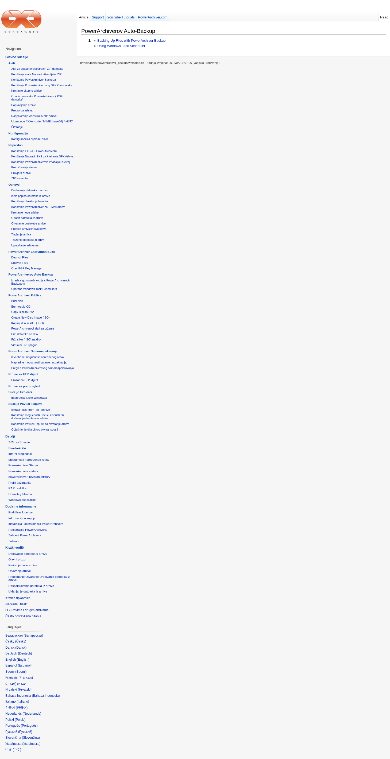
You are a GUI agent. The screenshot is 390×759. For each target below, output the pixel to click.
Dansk (20, 647)
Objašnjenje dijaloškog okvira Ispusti (34, 429)
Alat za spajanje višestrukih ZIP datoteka (37, 68)
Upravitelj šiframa (20, 494)
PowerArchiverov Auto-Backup (118, 31)
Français (26, 677)
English (23, 659)
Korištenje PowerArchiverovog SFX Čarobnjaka (41, 85)
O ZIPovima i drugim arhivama (27, 610)
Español (24, 665)
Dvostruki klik (17, 448)
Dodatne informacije (20, 506)
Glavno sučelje (16, 57)
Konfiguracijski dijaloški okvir (29, 139)
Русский (25, 732)
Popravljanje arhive (23, 105)
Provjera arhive (21, 173)
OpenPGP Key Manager (27, 268)
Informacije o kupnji (21, 518)
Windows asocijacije (22, 499)
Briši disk (17, 301)
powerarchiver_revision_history (29, 476)
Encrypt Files (19, 262)
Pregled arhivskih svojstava (28, 228)
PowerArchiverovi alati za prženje (32, 328)
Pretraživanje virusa (24, 167)
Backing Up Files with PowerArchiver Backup (131, 40)
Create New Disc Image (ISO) (30, 317)
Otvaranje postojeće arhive (28, 223)
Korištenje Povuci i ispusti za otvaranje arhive (40, 423)
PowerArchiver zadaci (23, 471)
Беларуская (33, 635)
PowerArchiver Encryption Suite (31, 251)
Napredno (15, 145)
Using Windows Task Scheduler (121, 46)
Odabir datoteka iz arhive (27, 217)
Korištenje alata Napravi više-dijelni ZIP (36, 74)
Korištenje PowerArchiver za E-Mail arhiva (38, 206)
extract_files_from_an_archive (30, 409)
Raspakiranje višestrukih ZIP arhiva (34, 116)
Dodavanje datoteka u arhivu (29, 190)
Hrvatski (24, 689)
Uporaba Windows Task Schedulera (34, 289)
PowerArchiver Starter (23, 465)
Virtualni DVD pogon (24, 345)
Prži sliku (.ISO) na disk (26, 339)
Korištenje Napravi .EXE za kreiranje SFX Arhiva (42, 156)
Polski (20, 720)
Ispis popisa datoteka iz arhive (30, 196)
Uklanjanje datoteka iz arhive (27, 591)
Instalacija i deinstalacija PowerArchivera (35, 523)
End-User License (20, 512)
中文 (17, 750)
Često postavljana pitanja (23, 616)
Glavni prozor (17, 559)
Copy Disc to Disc (22, 311)
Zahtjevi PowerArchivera (24, 535)
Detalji (10, 436)
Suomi (20, 671)
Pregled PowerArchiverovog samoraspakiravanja (42, 368)
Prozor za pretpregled (24, 386)
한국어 (21, 708)
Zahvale (13, 541)
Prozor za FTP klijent (23, 374)
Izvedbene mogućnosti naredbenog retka (37, 357)
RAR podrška (17, 488)
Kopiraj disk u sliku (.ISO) (27, 323)
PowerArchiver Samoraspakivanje (32, 351)
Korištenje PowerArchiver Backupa (33, 79)
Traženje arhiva (21, 234)
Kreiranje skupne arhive (26, 90)
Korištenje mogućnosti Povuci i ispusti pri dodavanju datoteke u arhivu (37, 416)
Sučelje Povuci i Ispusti (25, 403)
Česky (20, 641)
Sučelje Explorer (20, 392)
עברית (10, 684)
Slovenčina (31, 737)
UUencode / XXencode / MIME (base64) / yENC (42, 121)
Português (29, 725)
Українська (31, 744)
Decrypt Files (19, 257)
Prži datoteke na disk (24, 334)
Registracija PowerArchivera (27, 529)
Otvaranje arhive (19, 570)
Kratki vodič (14, 547)
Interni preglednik (20, 453)
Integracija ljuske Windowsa (29, 397)
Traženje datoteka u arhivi (27, 239)
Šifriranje (17, 127)
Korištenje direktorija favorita (29, 201)
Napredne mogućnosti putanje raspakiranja (38, 362)
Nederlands (32, 713)
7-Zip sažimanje (19, 442)
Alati (11, 63)
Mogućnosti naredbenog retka (28, 459)
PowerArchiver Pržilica (24, 295)
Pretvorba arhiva (21, 110)
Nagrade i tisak (16, 604)
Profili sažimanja (19, 482)
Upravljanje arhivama (24, 245)
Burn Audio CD (20, 306)
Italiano (23, 701)
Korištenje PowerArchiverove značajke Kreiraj (40, 162)
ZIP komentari (20, 178)
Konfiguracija (18, 133)
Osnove (14, 184)
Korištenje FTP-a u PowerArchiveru (34, 151)
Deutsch (25, 653)
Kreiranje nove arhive (24, 212)
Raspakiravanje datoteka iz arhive (31, 585)
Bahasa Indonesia (46, 696)
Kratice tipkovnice (17, 598)
